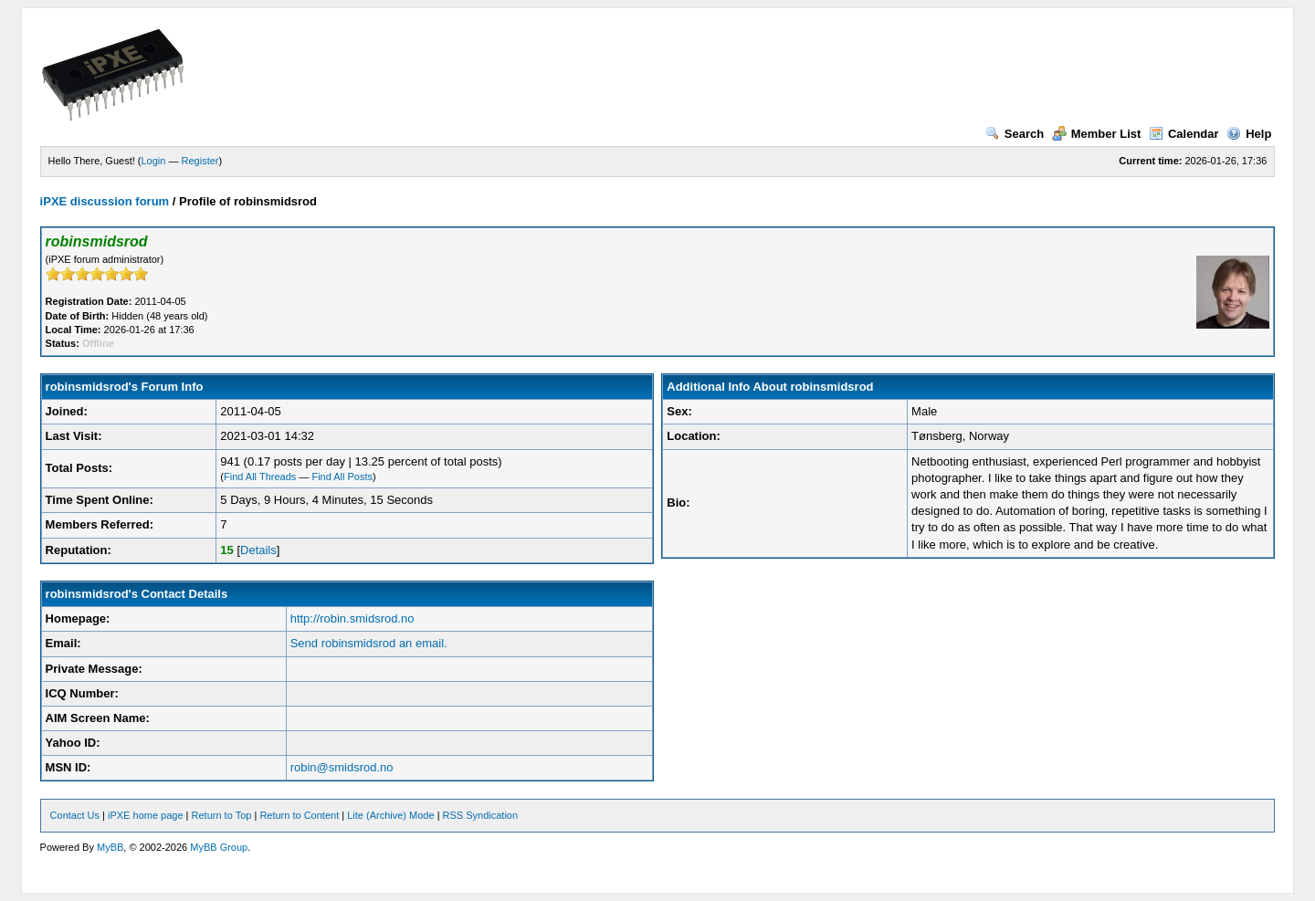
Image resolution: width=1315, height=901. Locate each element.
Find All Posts (342, 476)
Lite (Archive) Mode (390, 815)
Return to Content (299, 815)
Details (258, 550)
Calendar (1184, 134)
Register (200, 160)
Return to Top (222, 815)
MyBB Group (218, 847)
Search (1014, 134)
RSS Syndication (481, 815)
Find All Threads (260, 476)
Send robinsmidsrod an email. (368, 643)
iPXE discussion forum (105, 201)
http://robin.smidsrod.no (352, 618)
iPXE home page (146, 815)
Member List (1096, 134)
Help (1248, 134)
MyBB (110, 847)
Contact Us (75, 815)
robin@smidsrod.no (342, 767)
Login (154, 160)
